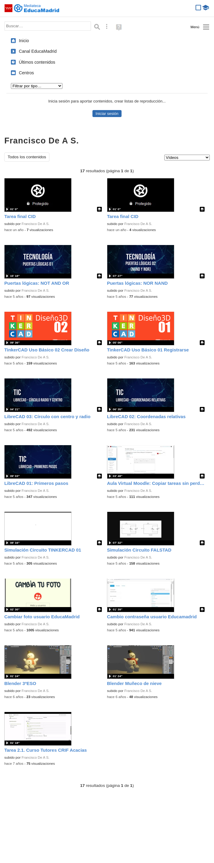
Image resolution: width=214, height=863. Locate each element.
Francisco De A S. (35, 224)
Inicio (24, 40)
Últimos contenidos (37, 62)
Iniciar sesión (106, 113)
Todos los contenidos (27, 157)
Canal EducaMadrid (38, 51)
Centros (26, 72)
